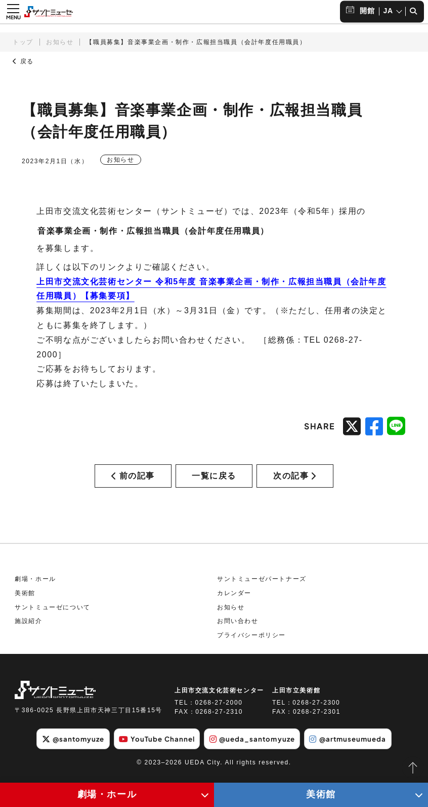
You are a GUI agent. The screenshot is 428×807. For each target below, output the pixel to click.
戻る (23, 61)
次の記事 (295, 478)
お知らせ (59, 42)
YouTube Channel (153, 745)
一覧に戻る (214, 478)
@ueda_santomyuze (253, 745)
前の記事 (133, 478)
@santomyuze (65, 745)
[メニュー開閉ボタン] (13, 12)
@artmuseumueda (355, 745)
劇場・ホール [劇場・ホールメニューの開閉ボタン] (107, 794)
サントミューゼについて (53, 613)
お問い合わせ (238, 627)
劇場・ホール (35, 586)
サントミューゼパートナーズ (262, 586)
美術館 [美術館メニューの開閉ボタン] (321, 794)
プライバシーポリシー (251, 641)
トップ (23, 42)
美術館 (25, 599)
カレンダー (234, 599)
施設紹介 (28, 627)
